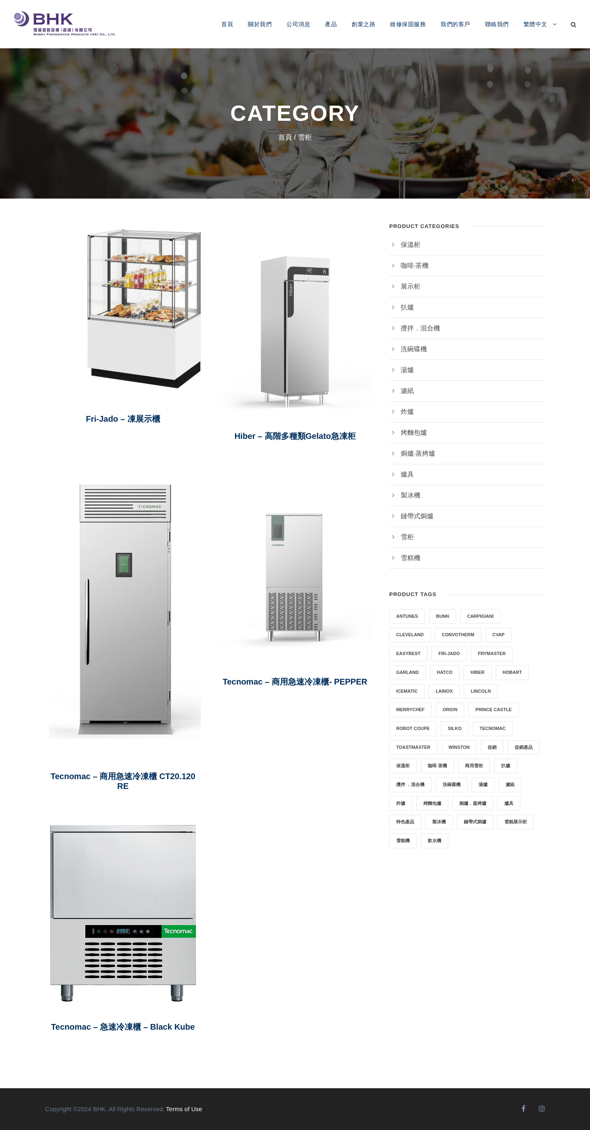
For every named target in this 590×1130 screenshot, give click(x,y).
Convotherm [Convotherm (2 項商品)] (458, 634)
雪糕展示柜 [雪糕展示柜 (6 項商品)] (515, 821)
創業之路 (363, 24)
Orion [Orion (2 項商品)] (449, 709)
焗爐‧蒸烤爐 (418, 453)
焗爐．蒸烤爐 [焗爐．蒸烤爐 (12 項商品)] (472, 803)
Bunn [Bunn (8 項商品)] (442, 616)
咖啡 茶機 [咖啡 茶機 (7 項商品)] (437, 765)
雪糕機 (410, 557)
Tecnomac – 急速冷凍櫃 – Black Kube (123, 1026)
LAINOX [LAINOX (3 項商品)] (444, 691)
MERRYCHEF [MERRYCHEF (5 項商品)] (410, 709)
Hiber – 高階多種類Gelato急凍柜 (295, 436)
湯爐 (407, 369)
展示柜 (410, 286)
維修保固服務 (408, 24)
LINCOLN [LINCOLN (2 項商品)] (481, 691)
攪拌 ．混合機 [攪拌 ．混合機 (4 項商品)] (410, 784)
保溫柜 (410, 244)
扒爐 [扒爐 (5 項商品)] (505, 765)
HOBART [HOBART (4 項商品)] (512, 672)
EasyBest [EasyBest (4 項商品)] (408, 653)
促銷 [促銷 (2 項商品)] (492, 747)
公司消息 (298, 24)
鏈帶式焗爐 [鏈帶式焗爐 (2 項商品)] (475, 821)
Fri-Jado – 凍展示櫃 (123, 418)
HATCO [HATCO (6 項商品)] (444, 672)
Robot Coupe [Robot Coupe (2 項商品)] (413, 728)
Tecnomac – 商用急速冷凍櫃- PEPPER (294, 681)
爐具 (407, 474)
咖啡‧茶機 (415, 265)
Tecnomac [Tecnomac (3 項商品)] (493, 728)
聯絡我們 (497, 24)
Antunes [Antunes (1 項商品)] (407, 616)
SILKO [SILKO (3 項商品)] (455, 728)
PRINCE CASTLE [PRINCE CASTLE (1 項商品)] (493, 709)
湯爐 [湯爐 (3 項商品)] (483, 784)
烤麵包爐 (414, 432)
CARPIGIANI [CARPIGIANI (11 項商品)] (480, 616)
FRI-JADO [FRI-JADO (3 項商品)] (449, 653)
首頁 (227, 24)
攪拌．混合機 (420, 328)
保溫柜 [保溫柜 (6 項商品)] (403, 765)
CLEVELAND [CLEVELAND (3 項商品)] (410, 634)
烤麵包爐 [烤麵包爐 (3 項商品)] (432, 803)
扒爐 (407, 307)
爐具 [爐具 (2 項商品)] (508, 803)
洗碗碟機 (414, 349)
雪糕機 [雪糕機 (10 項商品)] (403, 840)
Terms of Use (184, 1108)
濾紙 (407, 390)
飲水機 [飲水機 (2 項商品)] (434, 840)
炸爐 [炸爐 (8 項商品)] (400, 803)
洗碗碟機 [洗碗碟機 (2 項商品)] (451, 784)
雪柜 (407, 536)
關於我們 (260, 24)
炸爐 (407, 411)
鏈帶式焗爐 (417, 516)
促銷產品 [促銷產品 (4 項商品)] (524, 747)
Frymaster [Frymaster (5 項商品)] (492, 653)
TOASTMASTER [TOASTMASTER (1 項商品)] (413, 747)
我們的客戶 (455, 24)
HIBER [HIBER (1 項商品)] (477, 672)
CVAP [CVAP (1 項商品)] (498, 634)
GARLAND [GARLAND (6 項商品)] (407, 672)
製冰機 (410, 495)
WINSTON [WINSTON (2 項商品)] (459, 747)
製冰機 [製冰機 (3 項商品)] (439, 821)
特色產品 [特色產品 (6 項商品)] (405, 821)
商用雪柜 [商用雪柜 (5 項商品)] (474, 765)
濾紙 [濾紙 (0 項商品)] (510, 784)
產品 (331, 24)
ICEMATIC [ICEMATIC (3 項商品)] (407, 691)
